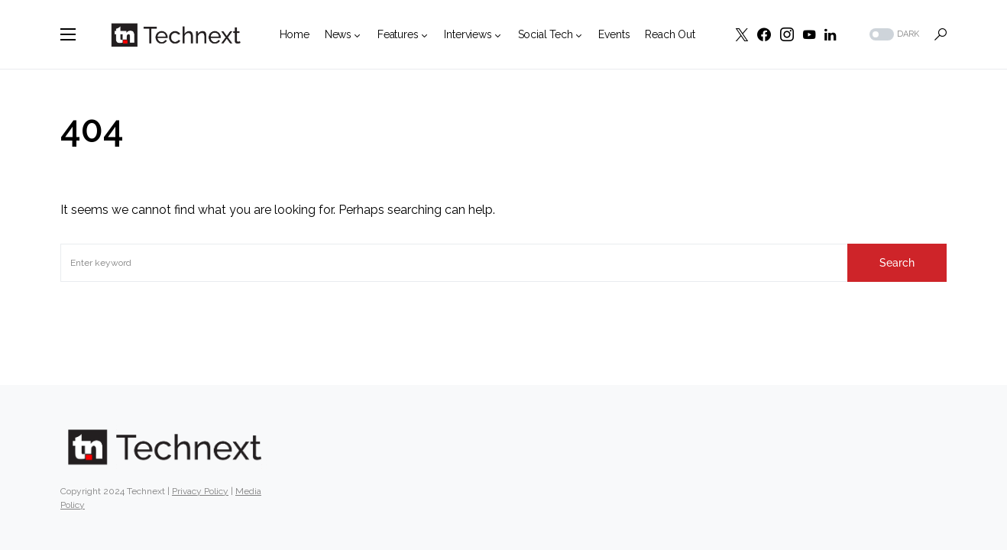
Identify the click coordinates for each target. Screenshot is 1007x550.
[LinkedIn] (830, 34)
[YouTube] (809, 34)
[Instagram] (787, 34)
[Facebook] (764, 34)
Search (897, 263)
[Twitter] (742, 34)
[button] (68, 34)
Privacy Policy (200, 491)
